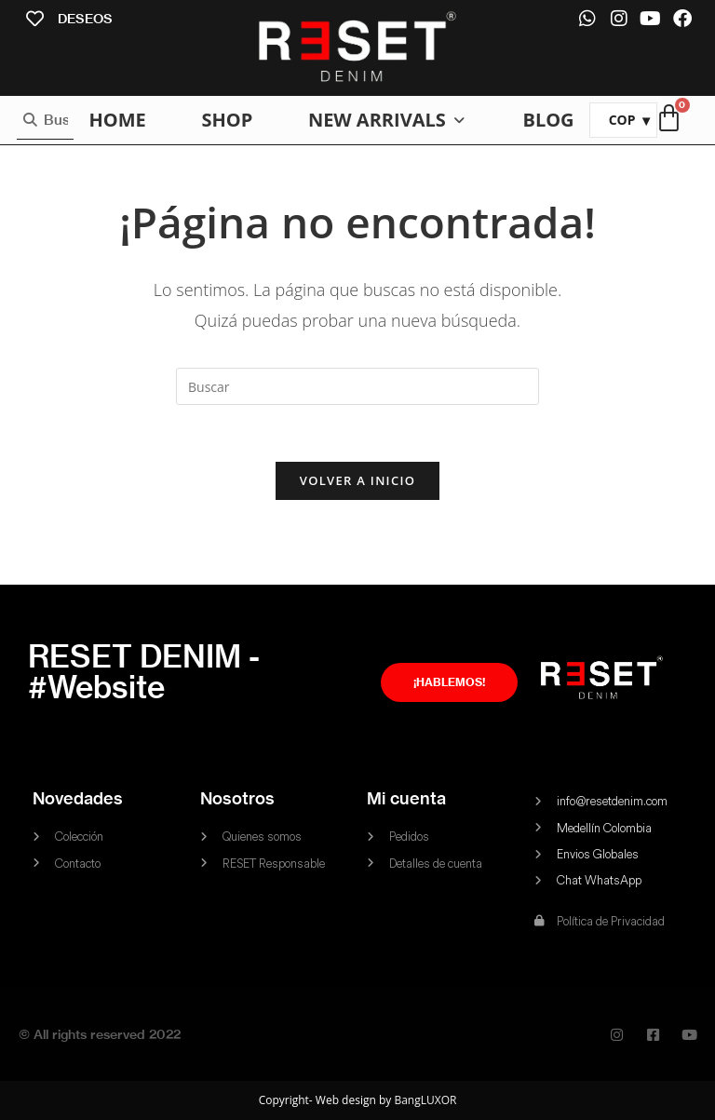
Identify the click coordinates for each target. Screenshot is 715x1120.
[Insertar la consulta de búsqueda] (357, 386)
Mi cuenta (406, 798)
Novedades (78, 798)
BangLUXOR (425, 1100)
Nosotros (237, 798)
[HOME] (117, 120)
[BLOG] (548, 120)
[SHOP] (227, 120)
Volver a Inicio (357, 480)
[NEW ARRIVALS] (388, 120)
